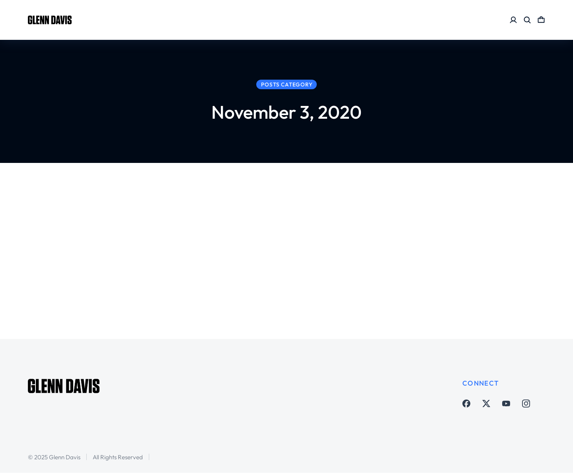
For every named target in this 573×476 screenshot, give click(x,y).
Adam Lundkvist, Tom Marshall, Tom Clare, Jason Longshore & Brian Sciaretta (194, 246)
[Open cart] (541, 20)
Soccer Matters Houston (155, 276)
